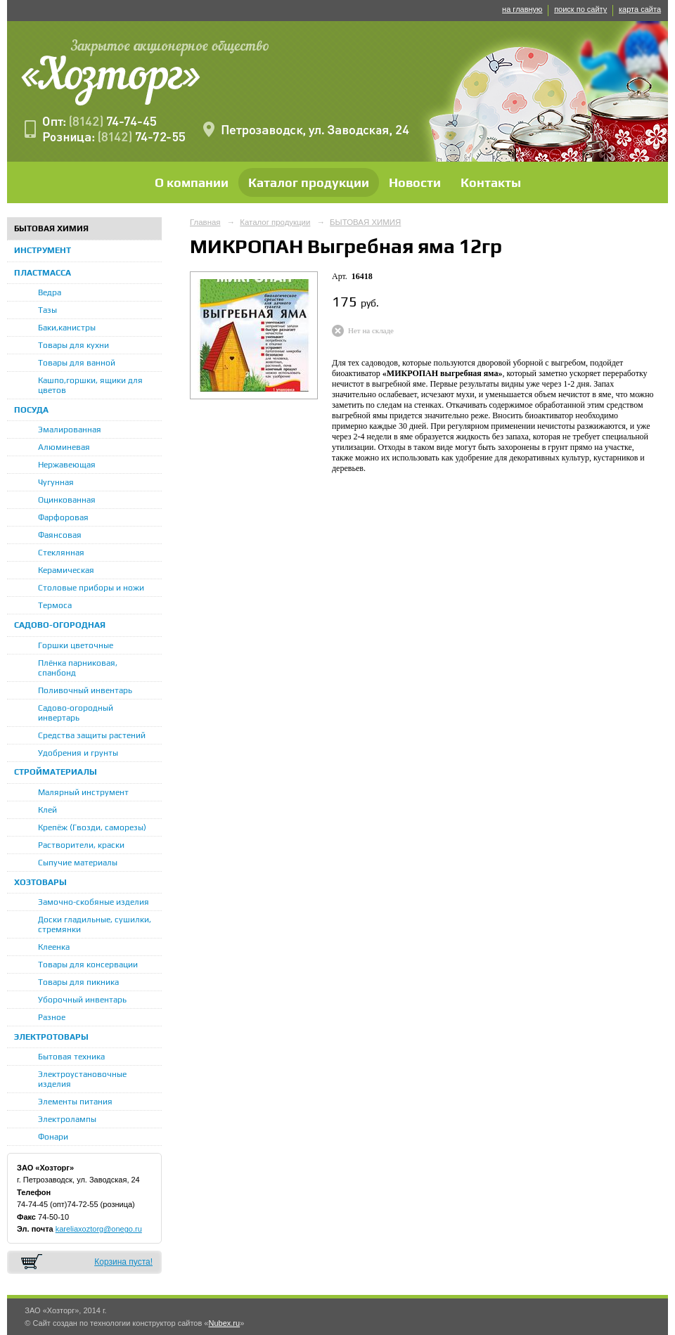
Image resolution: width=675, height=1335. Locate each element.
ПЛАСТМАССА (42, 273)
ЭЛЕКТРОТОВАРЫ (51, 1037)
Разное (51, 1017)
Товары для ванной (76, 363)
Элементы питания (75, 1102)
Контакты (491, 182)
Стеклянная (61, 552)
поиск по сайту (580, 9)
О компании (192, 182)
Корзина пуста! (123, 1262)
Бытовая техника (71, 1057)
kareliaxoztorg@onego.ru (99, 1229)
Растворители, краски (81, 845)
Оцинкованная (67, 500)
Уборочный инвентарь (82, 1000)
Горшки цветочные (75, 645)
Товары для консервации (88, 964)
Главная (205, 222)
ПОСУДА (31, 410)
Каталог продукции (308, 182)
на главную (522, 9)
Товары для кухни (73, 345)
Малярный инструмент (83, 792)
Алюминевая (64, 447)
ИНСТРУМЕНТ (42, 250)
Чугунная (56, 482)
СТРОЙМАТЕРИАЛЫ (55, 772)
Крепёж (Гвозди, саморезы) (92, 827)
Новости (415, 182)
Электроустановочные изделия (82, 1079)
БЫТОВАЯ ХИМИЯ (51, 228)
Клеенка (54, 947)
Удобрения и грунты (78, 753)
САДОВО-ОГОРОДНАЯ (59, 625)
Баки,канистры (67, 328)
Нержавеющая (67, 465)
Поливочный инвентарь (85, 690)
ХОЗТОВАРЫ (40, 882)
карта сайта (640, 9)
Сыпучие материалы (77, 863)
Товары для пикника (78, 982)
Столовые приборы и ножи (91, 588)
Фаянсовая (60, 535)
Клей (47, 810)
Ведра (49, 292)
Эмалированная (69, 429)
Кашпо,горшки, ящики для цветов (90, 385)
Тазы (47, 310)
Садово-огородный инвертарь (75, 713)
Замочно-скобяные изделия (93, 902)
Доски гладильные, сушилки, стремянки (94, 924)
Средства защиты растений (92, 735)
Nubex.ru (224, 1323)
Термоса (55, 605)
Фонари (53, 1137)
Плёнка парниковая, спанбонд (77, 668)
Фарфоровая (63, 517)
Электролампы (67, 1119)
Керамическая (66, 570)
